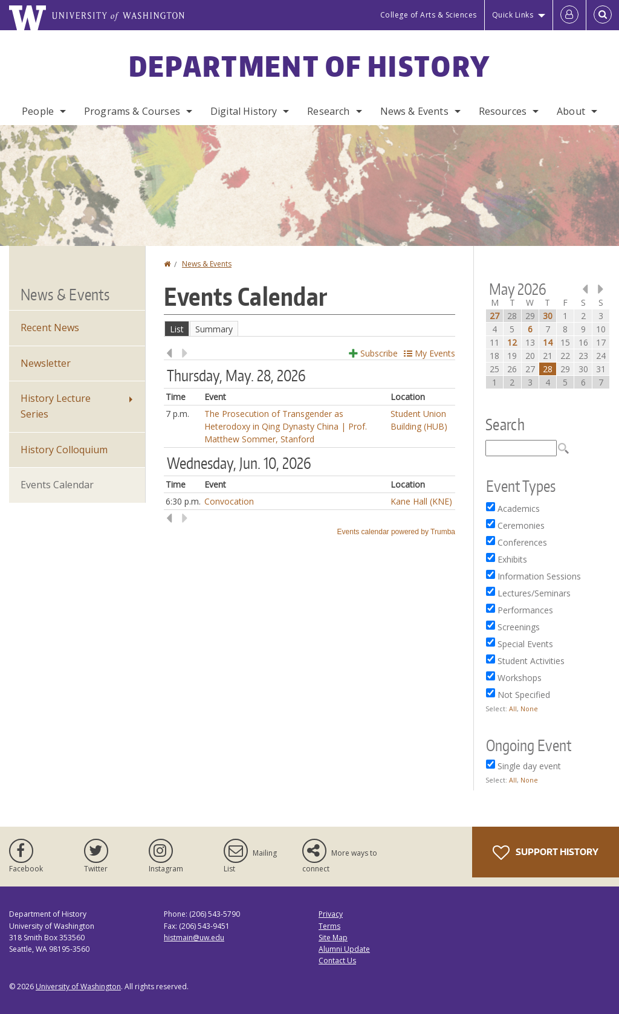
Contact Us (337, 960)
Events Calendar (57, 484)
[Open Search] (602, 15)
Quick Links (513, 15)
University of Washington (78, 986)
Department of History (309, 66)
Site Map (333, 937)
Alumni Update (344, 949)
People (38, 111)
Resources (503, 111)
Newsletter (46, 363)
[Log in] (569, 15)
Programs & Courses (132, 111)
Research (328, 111)
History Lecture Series (56, 406)
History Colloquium (64, 449)
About (571, 111)
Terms (329, 926)
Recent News (50, 327)
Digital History (243, 111)
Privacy (331, 914)
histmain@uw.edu (194, 937)
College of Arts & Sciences (428, 15)
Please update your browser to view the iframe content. (309, 328)
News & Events (414, 111)
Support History (545, 852)
